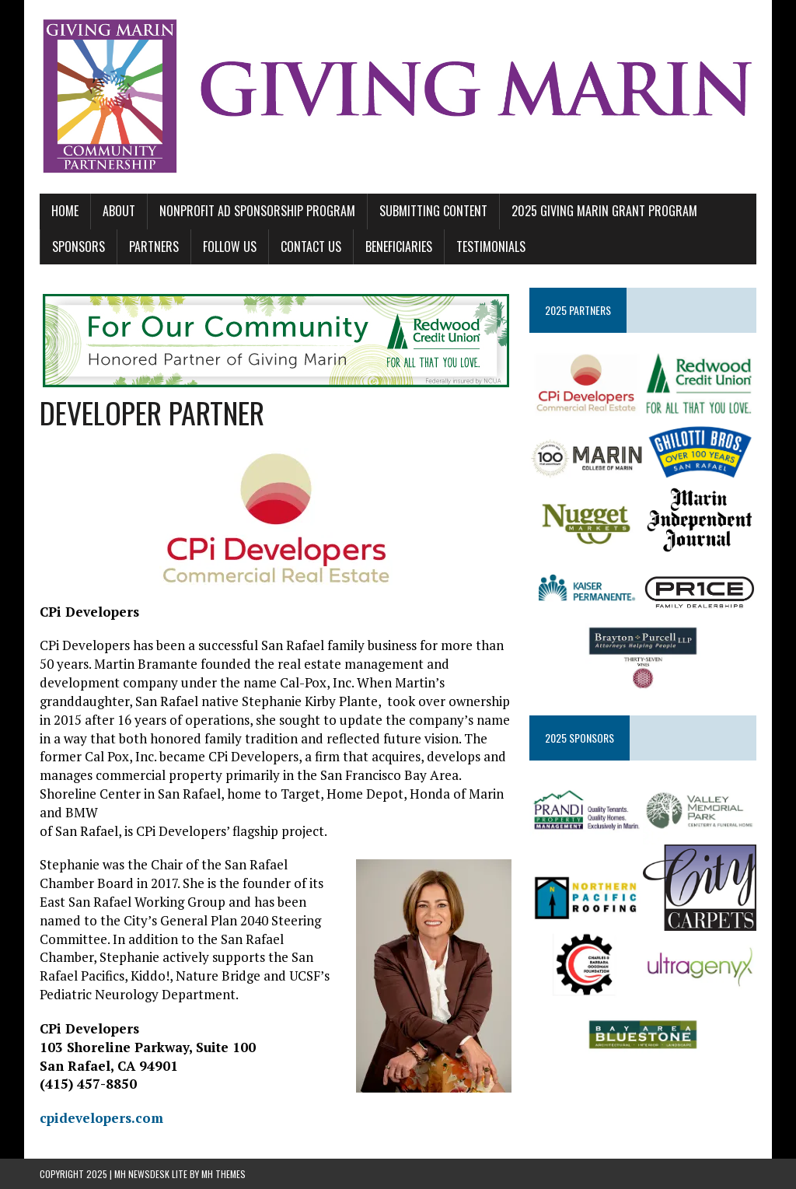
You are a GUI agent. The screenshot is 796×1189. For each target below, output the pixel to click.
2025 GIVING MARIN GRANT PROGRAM (604, 210)
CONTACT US (311, 246)
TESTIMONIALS (490, 246)
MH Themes (223, 1173)
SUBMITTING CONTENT (433, 210)
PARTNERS (154, 246)
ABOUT (119, 210)
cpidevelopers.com (101, 1118)
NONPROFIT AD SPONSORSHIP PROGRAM (257, 210)
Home (65, 210)
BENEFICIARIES (398, 246)
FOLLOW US (230, 246)
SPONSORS (78, 246)
